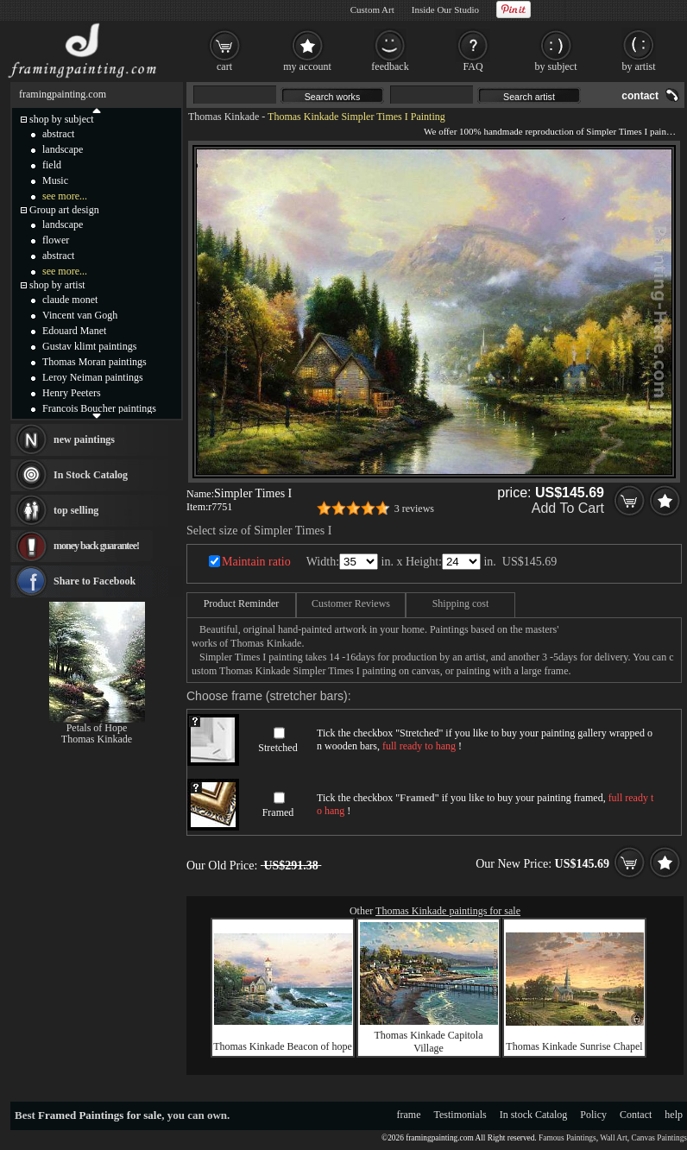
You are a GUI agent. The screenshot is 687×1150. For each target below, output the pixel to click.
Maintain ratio (256, 561)
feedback (389, 66)
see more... (64, 196)
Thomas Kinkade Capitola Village (429, 1041)
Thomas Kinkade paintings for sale (447, 911)
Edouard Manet (74, 331)
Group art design (64, 210)
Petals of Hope (97, 728)
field (51, 165)
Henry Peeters (71, 393)
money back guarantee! (96, 546)
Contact (636, 1115)
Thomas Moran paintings (94, 362)
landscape (62, 149)
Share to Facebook (95, 581)
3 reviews (414, 508)
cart (224, 66)
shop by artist (57, 285)
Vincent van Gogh (79, 315)
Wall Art (613, 1138)
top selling (76, 510)
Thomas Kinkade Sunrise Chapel (574, 1046)
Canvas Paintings (659, 1138)
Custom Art (372, 9)
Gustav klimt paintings (89, 346)
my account (307, 66)
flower (55, 240)
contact (640, 96)
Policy (593, 1115)
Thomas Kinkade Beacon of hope (282, 1046)
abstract (58, 134)
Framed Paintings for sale (99, 1115)
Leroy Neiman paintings (92, 377)
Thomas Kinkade (223, 117)
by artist (639, 66)
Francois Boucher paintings (99, 408)
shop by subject (61, 119)
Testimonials (460, 1115)
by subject (556, 66)
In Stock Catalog (91, 475)
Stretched (277, 748)
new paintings (84, 439)
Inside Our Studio (445, 9)
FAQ (472, 66)
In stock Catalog (534, 1115)
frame (409, 1115)
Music (55, 180)
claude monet (70, 300)
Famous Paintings (567, 1138)
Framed (278, 812)
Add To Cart (568, 508)
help (674, 1115)
